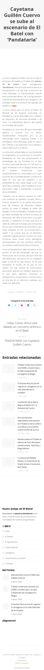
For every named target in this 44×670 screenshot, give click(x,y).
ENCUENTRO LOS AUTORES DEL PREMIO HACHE (25, 576)
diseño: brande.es (22, 663)
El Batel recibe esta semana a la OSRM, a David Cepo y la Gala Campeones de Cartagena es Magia (30, 369)
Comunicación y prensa (15, 558)
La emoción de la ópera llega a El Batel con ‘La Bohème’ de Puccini (28, 405)
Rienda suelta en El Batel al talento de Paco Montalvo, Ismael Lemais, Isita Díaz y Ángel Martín (29, 444)
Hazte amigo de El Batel (17, 508)
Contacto (9, 563)
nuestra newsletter (23, 513)
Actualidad (19, 292)
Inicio (7, 531)
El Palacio (9, 536)
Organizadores (11, 547)
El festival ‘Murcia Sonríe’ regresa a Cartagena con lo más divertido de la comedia (30, 388)
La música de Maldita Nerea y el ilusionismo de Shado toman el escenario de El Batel (29, 462)
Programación (11, 542)
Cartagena (9, 552)
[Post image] (8, 368)
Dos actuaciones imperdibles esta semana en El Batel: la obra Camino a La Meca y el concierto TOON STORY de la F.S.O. (29, 423)
